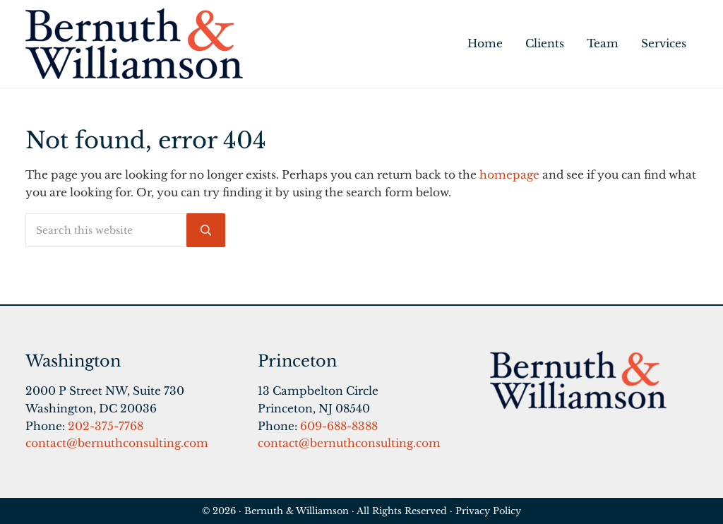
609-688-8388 (339, 426)
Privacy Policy (488, 510)
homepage (509, 174)
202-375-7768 (105, 426)
